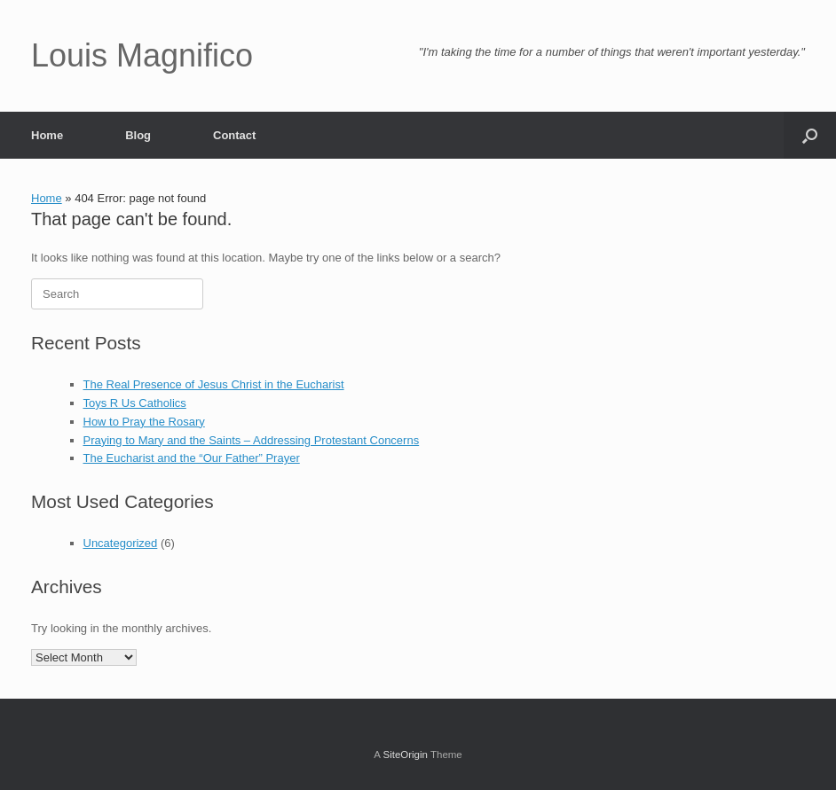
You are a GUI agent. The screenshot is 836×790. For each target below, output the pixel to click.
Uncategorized (120, 543)
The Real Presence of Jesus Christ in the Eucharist (213, 384)
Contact (234, 135)
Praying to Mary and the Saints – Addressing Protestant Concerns (251, 440)
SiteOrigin (405, 754)
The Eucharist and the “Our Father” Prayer (191, 458)
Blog (138, 135)
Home (47, 135)
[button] (810, 135)
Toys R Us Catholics (134, 403)
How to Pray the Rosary (144, 421)
